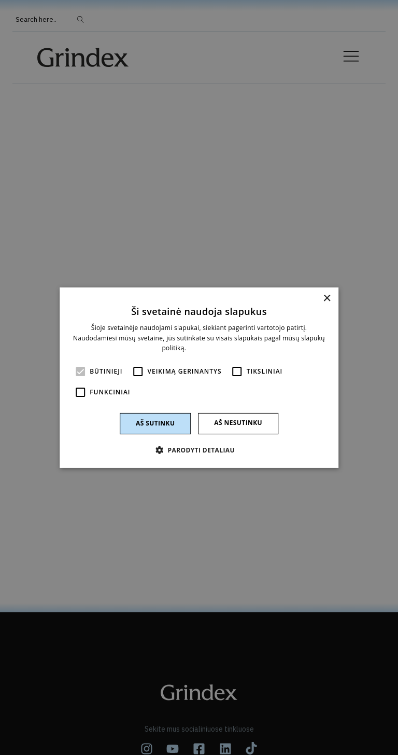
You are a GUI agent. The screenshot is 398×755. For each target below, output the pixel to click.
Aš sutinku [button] (155, 423)
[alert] (199, 377)
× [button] (327, 298)
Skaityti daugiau (212, 348)
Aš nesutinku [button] (238, 422)
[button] (199, 450)
